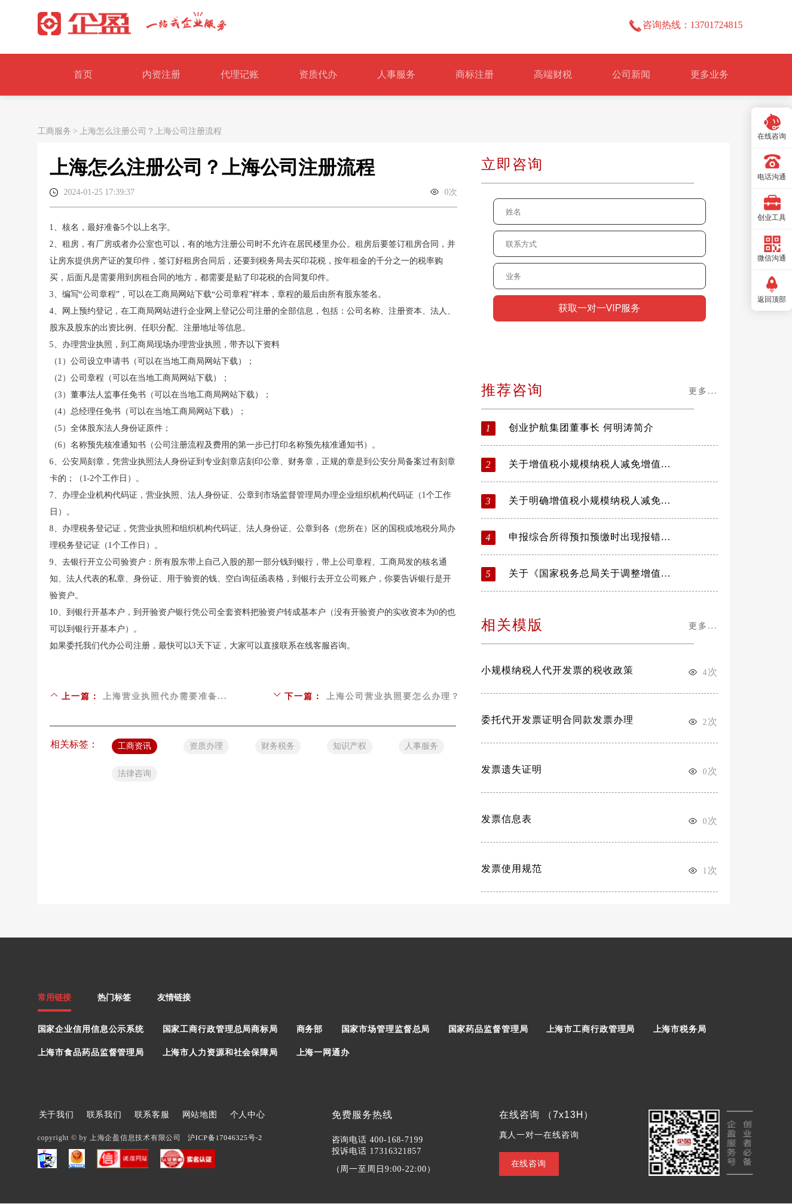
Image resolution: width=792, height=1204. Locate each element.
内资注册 (161, 74)
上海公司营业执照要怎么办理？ (393, 696)
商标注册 (474, 74)
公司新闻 (631, 74)
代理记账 (240, 74)
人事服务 (396, 74)
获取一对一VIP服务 (599, 308)
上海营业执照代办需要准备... (165, 696)
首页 (83, 74)
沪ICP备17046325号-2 (225, 1137)
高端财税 (553, 74)
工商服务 (54, 131)
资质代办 (318, 74)
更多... (703, 391)
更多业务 (709, 74)
